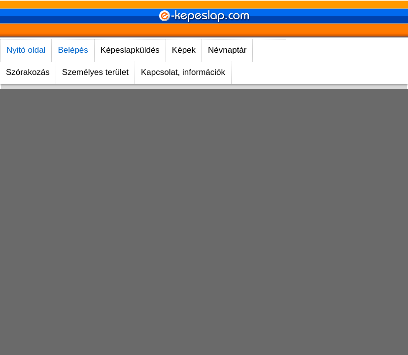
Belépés (73, 50)
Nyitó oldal (25, 50)
